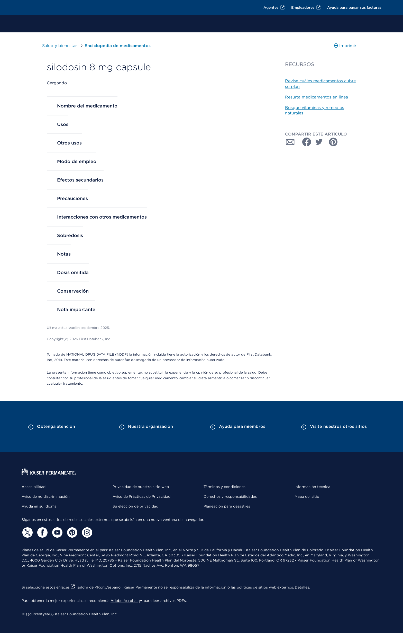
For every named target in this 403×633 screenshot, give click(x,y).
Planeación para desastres (227, 506)
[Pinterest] (71, 532)
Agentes (274, 7)
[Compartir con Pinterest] (333, 142)
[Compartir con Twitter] (319, 142)
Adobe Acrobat (127, 601)
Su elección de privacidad (135, 506)
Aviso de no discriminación (46, 496)
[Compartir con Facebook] (304, 142)
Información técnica (312, 487)
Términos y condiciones (224, 487)
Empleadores (306, 7)
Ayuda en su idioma (39, 506)
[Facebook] (41, 532)
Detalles (302, 587)
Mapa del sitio (307, 496)
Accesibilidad (33, 487)
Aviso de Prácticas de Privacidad (141, 496)
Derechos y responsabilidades (230, 496)
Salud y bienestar (59, 45)
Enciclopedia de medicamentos (118, 45)
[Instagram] (86, 532)
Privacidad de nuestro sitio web (141, 487)
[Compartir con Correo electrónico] (290, 142)
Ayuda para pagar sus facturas (354, 7)
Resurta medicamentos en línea (316, 97)
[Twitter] (27, 532)
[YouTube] (56, 532)
